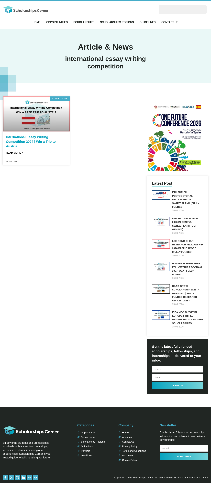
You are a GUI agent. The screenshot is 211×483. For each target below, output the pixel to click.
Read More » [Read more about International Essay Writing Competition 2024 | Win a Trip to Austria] (14, 152)
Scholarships (83, 22)
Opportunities (57, 22)
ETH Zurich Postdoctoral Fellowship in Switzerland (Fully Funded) (185, 199)
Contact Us (169, 22)
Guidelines (148, 22)
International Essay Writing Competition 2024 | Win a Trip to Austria (31, 141)
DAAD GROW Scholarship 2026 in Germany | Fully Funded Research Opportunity (185, 293)
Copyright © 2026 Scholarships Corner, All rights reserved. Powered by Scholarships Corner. (161, 477)
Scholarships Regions (117, 22)
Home (37, 22)
